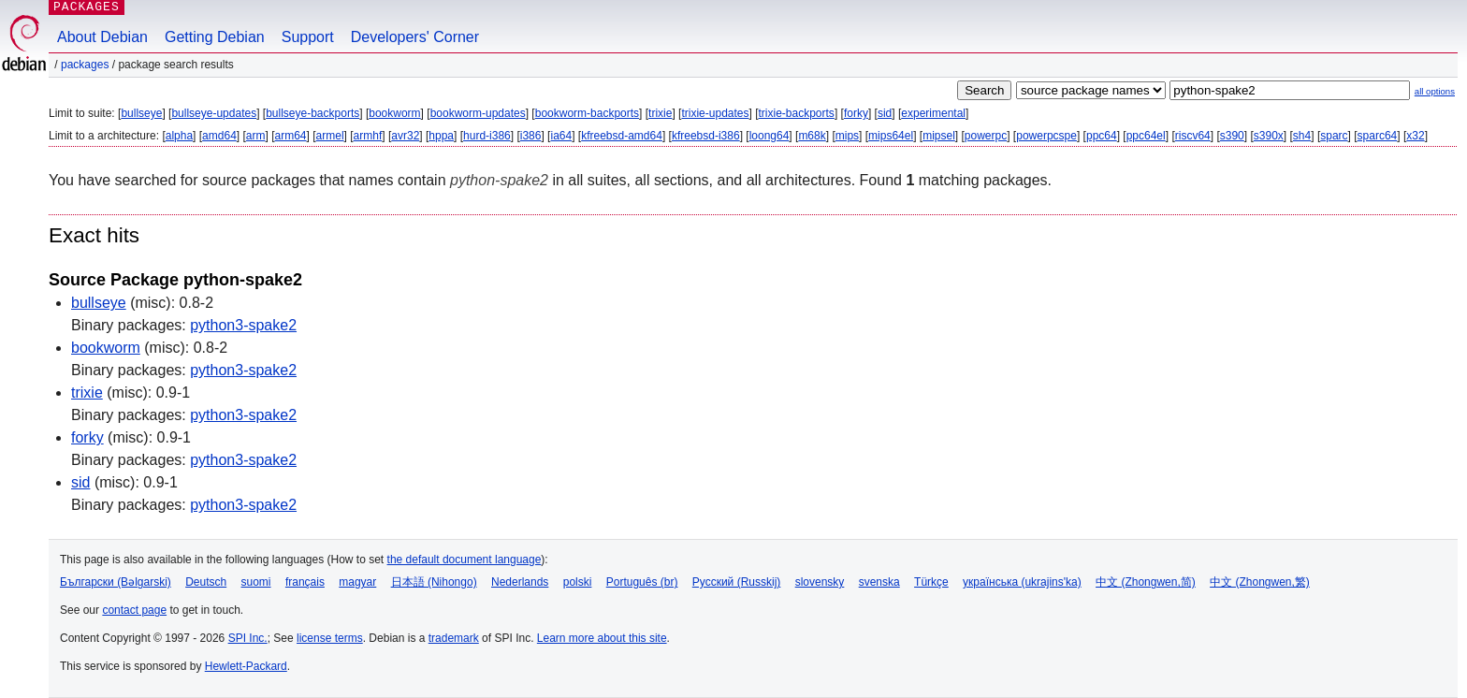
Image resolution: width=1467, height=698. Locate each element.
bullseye (141, 113)
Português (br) (642, 582)
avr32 (405, 135)
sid (885, 113)
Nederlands (519, 582)
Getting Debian (215, 37)
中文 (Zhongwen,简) (1146, 582)
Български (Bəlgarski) (115, 582)
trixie (660, 113)
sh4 (1302, 135)
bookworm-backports (587, 113)
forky (856, 113)
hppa (441, 135)
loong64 (769, 135)
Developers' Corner (415, 37)
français (305, 582)
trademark (453, 638)
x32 (1415, 135)
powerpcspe (1046, 135)
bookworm (394, 113)
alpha (179, 135)
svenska (879, 582)
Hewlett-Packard (246, 666)
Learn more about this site (602, 638)
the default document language (464, 559)
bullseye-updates (213, 113)
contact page (134, 610)
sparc (1333, 135)
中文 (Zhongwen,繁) (1260, 582)
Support (308, 37)
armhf (368, 135)
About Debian (102, 37)
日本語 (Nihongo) (434, 582)
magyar (357, 582)
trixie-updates (714, 113)
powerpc (986, 135)
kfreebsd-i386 (706, 135)
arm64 (291, 135)
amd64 (219, 135)
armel (330, 135)
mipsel (938, 135)
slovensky (820, 582)
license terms (330, 638)
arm (256, 135)
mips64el (890, 135)
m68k (811, 135)
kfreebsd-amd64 (621, 135)
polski (577, 582)
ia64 (561, 135)
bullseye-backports (312, 113)
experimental (933, 113)
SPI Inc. (248, 638)
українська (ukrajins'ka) (1022, 582)
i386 (531, 135)
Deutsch (205, 582)
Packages (85, 64)
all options (1435, 91)
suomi (256, 582)
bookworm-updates (478, 113)
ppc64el (1146, 135)
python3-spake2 (243, 325)
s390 (1232, 135)
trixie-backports (797, 113)
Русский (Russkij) (736, 582)
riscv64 (1193, 135)
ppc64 (1101, 135)
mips (847, 135)
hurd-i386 (487, 135)
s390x (1269, 135)
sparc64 (1378, 135)
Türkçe (931, 582)
